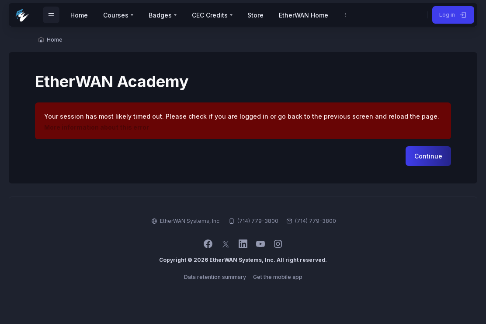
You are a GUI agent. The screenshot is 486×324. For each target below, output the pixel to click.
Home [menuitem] (79, 15)
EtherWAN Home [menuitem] (303, 15)
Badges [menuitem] (160, 15)
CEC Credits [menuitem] (210, 15)
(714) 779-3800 (315, 221)
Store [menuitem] (255, 15)
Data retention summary (215, 277)
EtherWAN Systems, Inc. (190, 221)
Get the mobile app (277, 277)
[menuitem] (345, 15)
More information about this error (96, 127)
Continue (428, 156)
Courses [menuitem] (115, 15)
